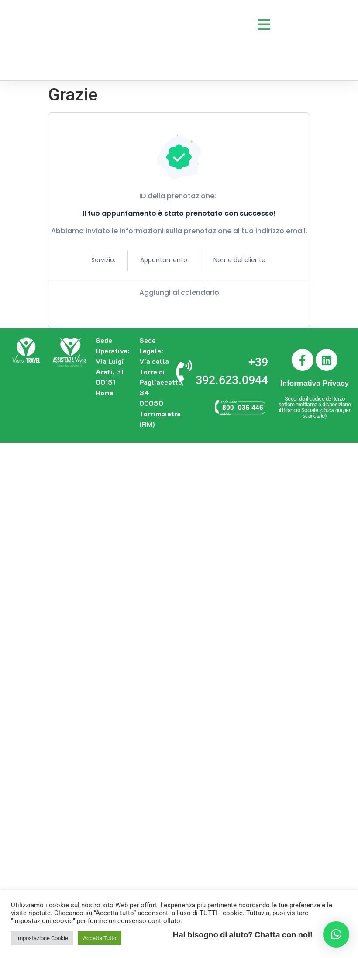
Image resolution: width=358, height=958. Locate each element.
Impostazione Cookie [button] (42, 938)
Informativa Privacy (314, 383)
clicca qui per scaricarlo (327, 413)
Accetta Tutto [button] (99, 938)
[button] (336, 934)
